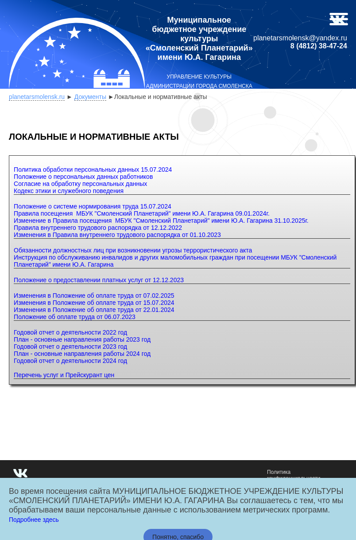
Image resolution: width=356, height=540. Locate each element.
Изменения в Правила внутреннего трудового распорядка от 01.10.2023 (117, 234)
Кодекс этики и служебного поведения (69, 190)
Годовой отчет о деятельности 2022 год (70, 332)
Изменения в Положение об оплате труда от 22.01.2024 (94, 309)
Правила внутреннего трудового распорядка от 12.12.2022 (98, 227)
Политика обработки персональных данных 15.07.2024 (93, 169)
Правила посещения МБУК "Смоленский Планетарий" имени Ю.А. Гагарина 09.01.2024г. (142, 213)
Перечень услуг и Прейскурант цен (64, 374)
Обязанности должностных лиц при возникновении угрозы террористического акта (133, 250)
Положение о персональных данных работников (83, 176)
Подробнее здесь (34, 519)
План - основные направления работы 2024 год (82, 353)
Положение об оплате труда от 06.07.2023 (74, 316)
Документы (90, 96)
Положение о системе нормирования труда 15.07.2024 (92, 206)
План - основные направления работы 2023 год (82, 339)
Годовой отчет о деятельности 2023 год (70, 346)
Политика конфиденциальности (294, 475)
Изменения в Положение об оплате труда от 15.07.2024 (94, 302)
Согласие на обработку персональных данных (80, 183)
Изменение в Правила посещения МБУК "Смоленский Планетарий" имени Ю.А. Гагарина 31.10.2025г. (161, 220)
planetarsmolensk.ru (37, 96)
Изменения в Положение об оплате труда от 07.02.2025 (94, 295)
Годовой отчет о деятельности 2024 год (70, 360)
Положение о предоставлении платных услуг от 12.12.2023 (99, 280)
